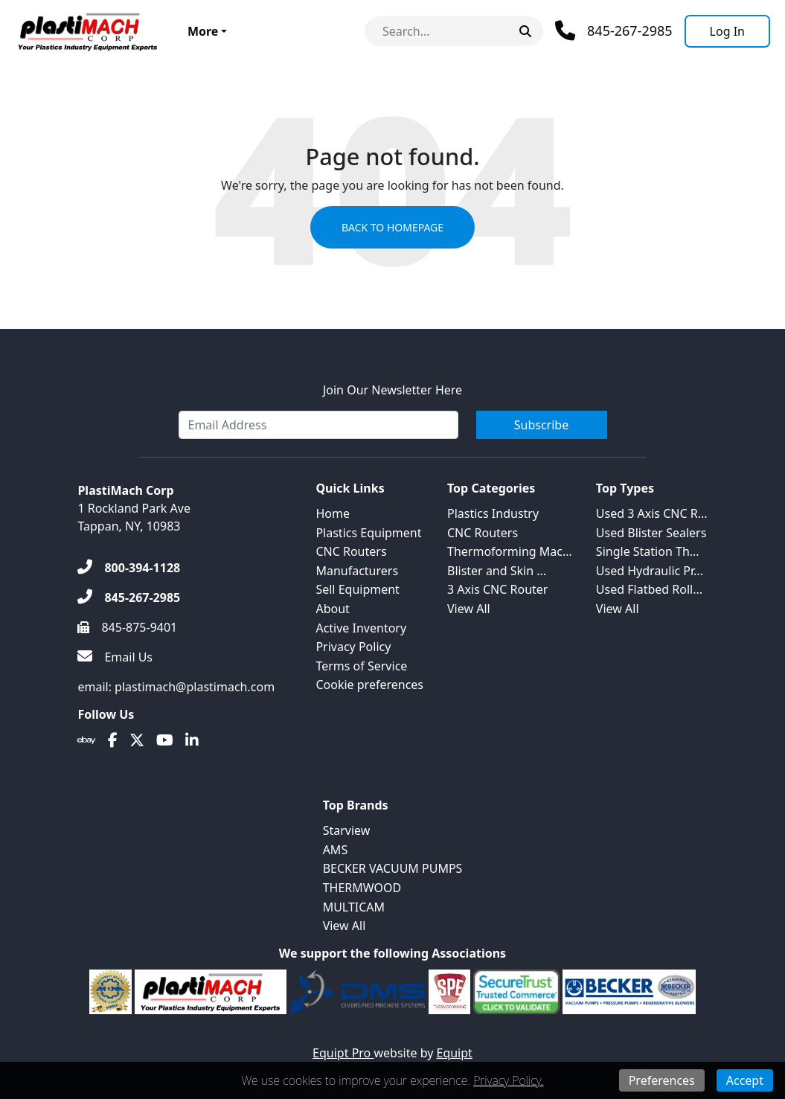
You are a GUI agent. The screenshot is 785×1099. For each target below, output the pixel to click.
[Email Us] (115, 657)
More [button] (203, 31)
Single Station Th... (647, 551)
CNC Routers (350, 551)
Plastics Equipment (368, 533)
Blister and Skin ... (496, 571)
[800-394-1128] (128, 568)
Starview (347, 830)
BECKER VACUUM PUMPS (393, 868)
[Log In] (727, 31)
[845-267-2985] (128, 597)
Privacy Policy (353, 646)
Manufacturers (356, 571)
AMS (335, 850)
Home (332, 513)
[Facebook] (113, 740)
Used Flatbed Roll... (649, 589)
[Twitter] (136, 740)
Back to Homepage (392, 227)
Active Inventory (360, 628)
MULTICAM (354, 907)
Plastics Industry (493, 513)
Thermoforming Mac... (509, 551)
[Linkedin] (192, 740)
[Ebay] (86, 740)
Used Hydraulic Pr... (649, 571)
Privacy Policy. (508, 1080)
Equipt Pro (343, 1053)
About (332, 608)
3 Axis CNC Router (497, 589)
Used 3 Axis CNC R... (652, 513)
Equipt (454, 1053)
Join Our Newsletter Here (392, 390)
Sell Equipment (357, 589)
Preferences (662, 1080)
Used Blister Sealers (651, 533)
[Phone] (614, 31)
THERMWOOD (362, 887)
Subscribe (541, 425)
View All (468, 608)
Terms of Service (361, 666)
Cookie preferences (369, 684)
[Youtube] (164, 740)
